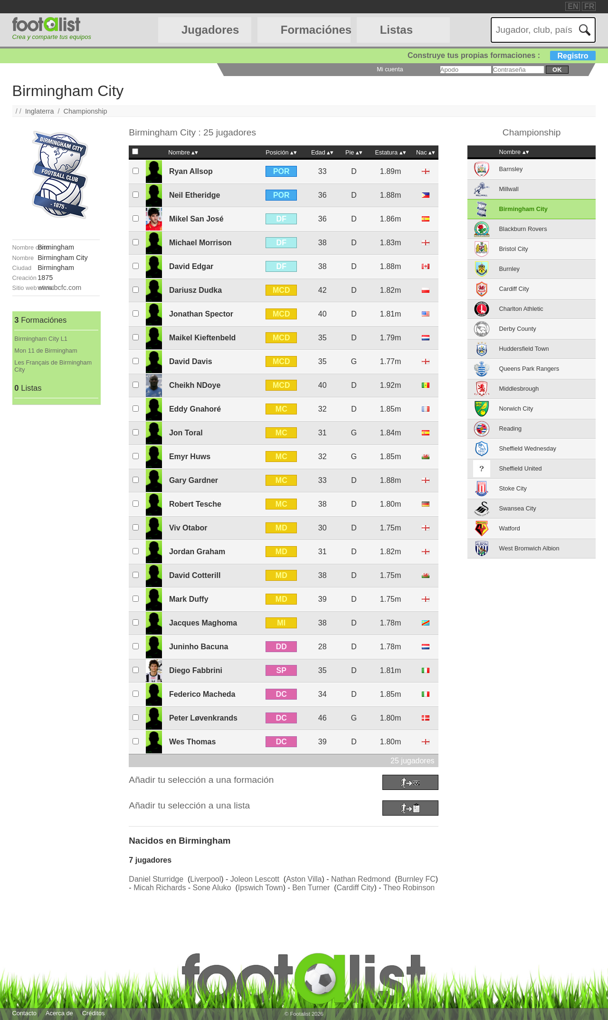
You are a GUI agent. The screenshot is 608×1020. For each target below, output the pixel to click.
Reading (510, 428)
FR (589, 6)
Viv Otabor (188, 528)
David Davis (190, 361)
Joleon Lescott (254, 879)
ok (556, 69)
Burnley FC (417, 879)
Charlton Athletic (521, 308)
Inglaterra (39, 111)
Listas (396, 29)
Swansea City (517, 508)
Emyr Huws (189, 456)
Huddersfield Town (524, 348)
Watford (509, 528)
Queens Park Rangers (529, 368)
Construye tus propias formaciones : (502, 55)
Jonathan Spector (201, 314)
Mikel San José (196, 219)
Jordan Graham (197, 552)
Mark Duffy (189, 599)
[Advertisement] (56, 547)
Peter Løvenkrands (203, 718)
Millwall (509, 188)
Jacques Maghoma (203, 623)
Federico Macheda (202, 694)
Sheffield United (520, 468)
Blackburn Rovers (523, 228)
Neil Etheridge (194, 195)
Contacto (24, 1013)
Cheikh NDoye (194, 385)
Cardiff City (355, 888)
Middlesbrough (519, 388)
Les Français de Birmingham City (53, 366)
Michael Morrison (200, 243)
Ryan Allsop (191, 171)
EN (573, 6)
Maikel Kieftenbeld (202, 338)
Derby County (517, 328)
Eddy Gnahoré (195, 409)
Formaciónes (316, 29)
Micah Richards (159, 888)
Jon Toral (186, 433)
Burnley (509, 268)
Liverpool (205, 879)
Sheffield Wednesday (527, 448)
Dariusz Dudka (195, 290)
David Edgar (191, 266)
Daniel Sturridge (156, 879)
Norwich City (516, 408)
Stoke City (513, 488)
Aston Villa (304, 879)
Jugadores (210, 29)
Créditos (93, 1013)
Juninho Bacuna (198, 647)
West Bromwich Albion (529, 548)
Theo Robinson (409, 888)
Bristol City (513, 248)
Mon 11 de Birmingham (45, 350)
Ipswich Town (260, 888)
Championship (85, 111)
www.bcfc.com (59, 287)
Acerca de (59, 1013)
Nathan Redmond (360, 879)
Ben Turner (311, 888)
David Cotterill (194, 575)
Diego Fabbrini (195, 670)
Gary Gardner (193, 480)
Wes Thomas (192, 742)
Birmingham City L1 (40, 338)
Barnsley (511, 169)
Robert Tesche (195, 504)
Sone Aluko (212, 888)
